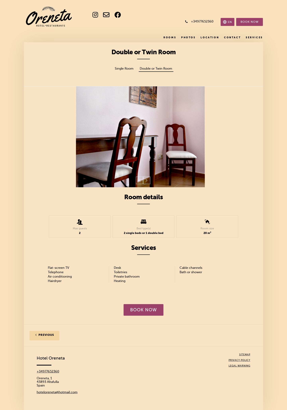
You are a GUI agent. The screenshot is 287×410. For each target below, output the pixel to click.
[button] (140, 180)
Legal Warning (239, 365)
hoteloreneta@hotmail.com (57, 392)
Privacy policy (239, 360)
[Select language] (227, 22)
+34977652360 (48, 371)
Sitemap (244, 354)
